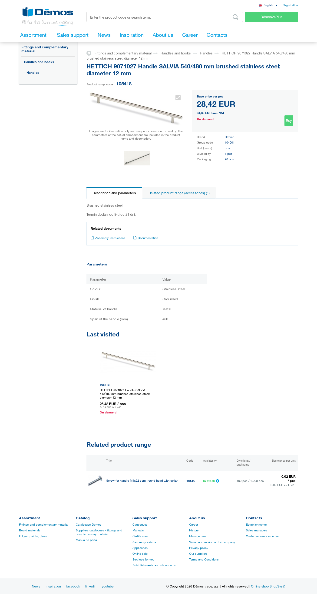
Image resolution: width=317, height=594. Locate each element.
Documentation (145, 238)
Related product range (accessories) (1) (179, 193)
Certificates (140, 536)
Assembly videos (144, 542)
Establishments (256, 524)
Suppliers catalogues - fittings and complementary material (99, 532)
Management (198, 536)
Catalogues (140, 524)
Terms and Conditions (204, 559)
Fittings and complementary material (44, 49)
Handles (32, 72)
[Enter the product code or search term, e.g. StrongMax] (165, 17)
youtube (108, 586)
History (194, 530)
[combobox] (268, 5)
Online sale (140, 553)
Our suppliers (198, 553)
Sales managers (256, 530)
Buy (289, 120)
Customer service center (262, 536)
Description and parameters (114, 193)
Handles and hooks (39, 62)
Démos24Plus (271, 17)
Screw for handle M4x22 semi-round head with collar (142, 480)
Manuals (138, 530)
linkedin (90, 586)
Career (193, 524)
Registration (290, 5)
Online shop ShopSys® (268, 586)
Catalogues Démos (88, 524)
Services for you (143, 559)
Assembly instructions (108, 238)
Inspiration (53, 586)
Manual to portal (87, 540)
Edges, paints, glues (33, 536)
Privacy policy (198, 548)
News (36, 586)
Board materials (29, 530)
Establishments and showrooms (154, 565)
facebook (73, 586)
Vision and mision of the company (212, 542)
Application (140, 548)
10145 (190, 481)
